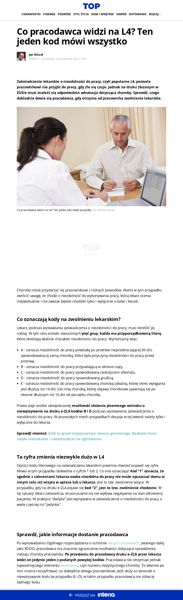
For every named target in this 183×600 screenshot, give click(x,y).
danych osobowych (123, 543)
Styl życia (81, 14)
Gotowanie (137, 14)
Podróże (64, 14)
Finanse (49, 14)
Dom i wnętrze (102, 14)
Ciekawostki (31, 14)
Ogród (121, 14)
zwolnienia (69, 565)
